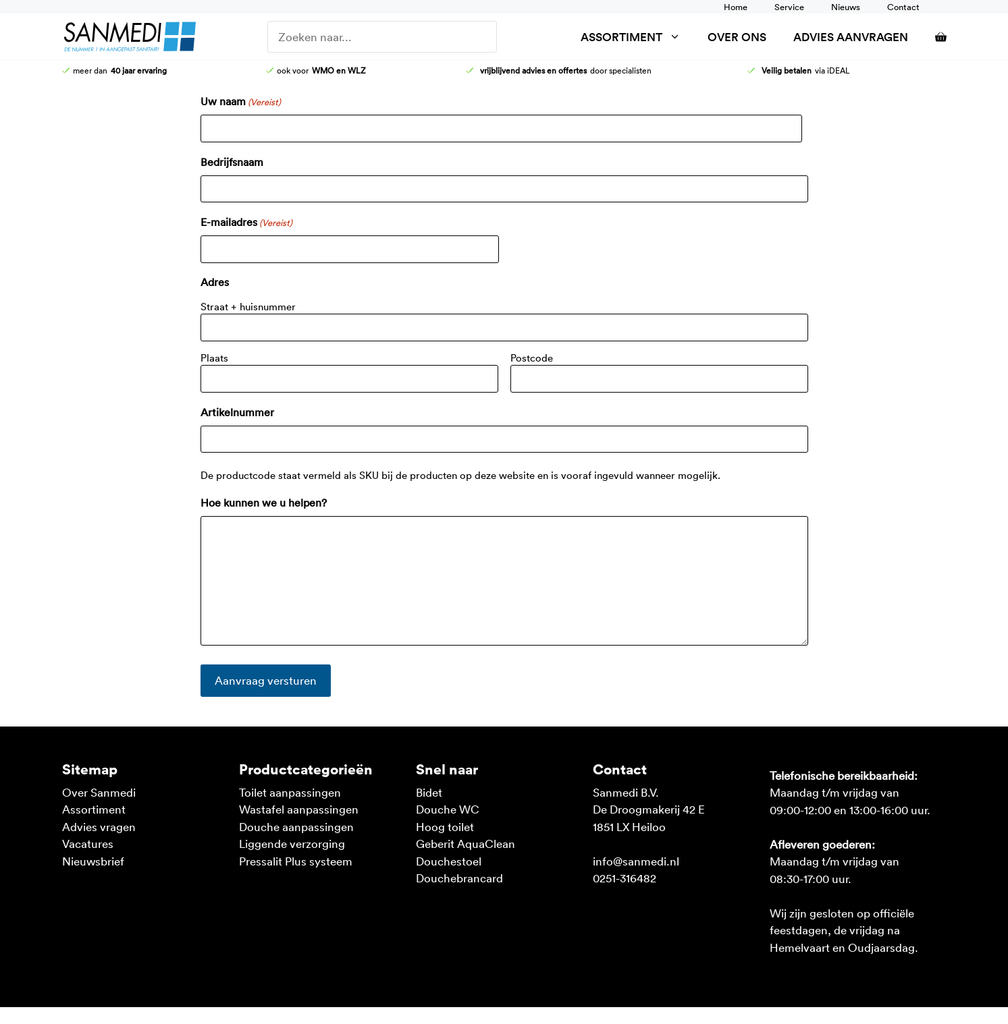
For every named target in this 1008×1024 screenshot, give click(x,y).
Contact (903, 7)
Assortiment (637, 36)
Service (789, 7)
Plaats (214, 357)
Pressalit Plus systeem (295, 860)
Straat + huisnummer (248, 306)
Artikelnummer (237, 412)
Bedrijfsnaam (232, 162)
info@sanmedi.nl (636, 860)
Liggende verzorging (292, 843)
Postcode (531, 357)
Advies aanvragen (850, 37)
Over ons (737, 37)
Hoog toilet (445, 826)
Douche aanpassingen (296, 826)
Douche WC (447, 808)
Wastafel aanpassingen (299, 808)
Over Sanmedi (99, 792)
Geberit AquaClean (465, 843)
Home (735, 7)
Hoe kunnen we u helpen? (264, 502)
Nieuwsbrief (93, 860)
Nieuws (845, 7)
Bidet (429, 792)
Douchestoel (448, 860)
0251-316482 (624, 877)
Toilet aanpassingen (290, 792)
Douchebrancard (459, 877)
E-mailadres (246, 222)
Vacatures (87, 843)
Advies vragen (99, 826)
